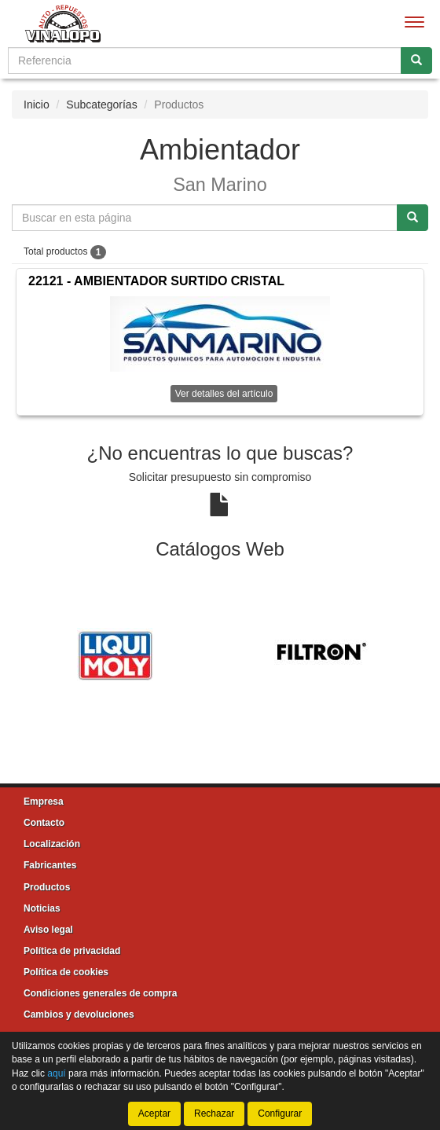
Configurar (280, 1113)
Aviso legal (48, 929)
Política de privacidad (72, 950)
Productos (47, 887)
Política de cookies (66, 972)
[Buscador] (205, 60)
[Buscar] (416, 60)
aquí (56, 1073)
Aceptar (154, 1113)
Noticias (42, 908)
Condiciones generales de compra (100, 993)
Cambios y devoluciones (79, 1014)
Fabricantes (50, 865)
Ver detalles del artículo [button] (224, 393)
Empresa (44, 801)
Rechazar (214, 1113)
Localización (52, 843)
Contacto (44, 822)
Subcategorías (101, 104)
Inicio (37, 104)
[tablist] (220, 653)
